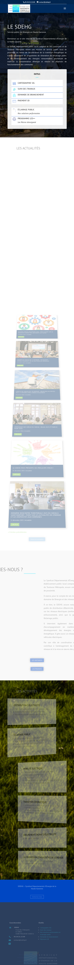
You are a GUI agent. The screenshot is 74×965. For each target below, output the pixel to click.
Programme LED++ (26, 118)
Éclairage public (26, 109)
